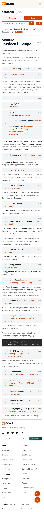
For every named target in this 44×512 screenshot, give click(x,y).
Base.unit (10, 134)
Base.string (17, 131)
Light (8, 438)
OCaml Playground (28, 488)
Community (6, 483)
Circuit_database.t (13, 188)
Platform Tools (27, 460)
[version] (23, 12)
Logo (24, 492)
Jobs (3, 497)
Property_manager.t (13, 403)
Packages (5, 479)
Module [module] (18, 32)
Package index (7, 29)
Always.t (37, 411)
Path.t (23, 170)
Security (13, 504)
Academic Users (7, 464)
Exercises (25, 478)
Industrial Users (7, 460)
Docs (33, 18)
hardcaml (8, 12)
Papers (24, 483)
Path (13, 69)
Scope (12, 32)
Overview (12, 18)
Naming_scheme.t (28, 129)
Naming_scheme (17, 74)
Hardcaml (5, 32)
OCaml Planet (6, 493)
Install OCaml (27, 450)
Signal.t (13, 318)
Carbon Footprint (25, 504)
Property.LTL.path (13, 356)
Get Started (26, 455)
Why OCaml (6, 469)
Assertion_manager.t (13, 394)
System (35, 438)
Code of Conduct (27, 509)
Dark (22, 438)
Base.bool (26, 115)
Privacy (16, 509)
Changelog (5, 450)
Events (4, 488)
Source (39, 43)
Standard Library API (29, 469)
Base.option (10, 303)
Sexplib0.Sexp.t (12, 107)
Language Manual (28, 464)
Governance (6, 509)
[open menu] (40, 3)
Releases (5, 455)
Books (24, 474)
